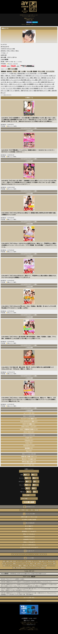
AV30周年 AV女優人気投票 (29, 519)
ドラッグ (12, 90)
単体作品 (9, 71)
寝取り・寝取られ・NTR (7, 75)
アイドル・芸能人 (29, 77)
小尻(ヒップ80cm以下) (29, 542)
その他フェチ (52, 75)
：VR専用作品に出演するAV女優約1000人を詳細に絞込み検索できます (23, 573)
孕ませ (15, 88)
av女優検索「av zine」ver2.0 (29, 618)
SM (23, 86)
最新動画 (3, 71)
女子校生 (3, 80)
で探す (29, 418)
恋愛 (52, 88)
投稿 (38, 90)
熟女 (2, 84)
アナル (39, 565)
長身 (29, 561)
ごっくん (35, 82)
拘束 (27, 75)
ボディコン (4, 90)
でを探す (29, 421)
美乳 (17, 77)
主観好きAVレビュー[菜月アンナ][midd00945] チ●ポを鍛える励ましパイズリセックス (29, 581)
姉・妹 (6, 82)
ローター (41, 88)
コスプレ (49, 77)
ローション (19, 82)
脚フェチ (44, 561)
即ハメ (49, 86)
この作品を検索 (29, 130)
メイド (2, 86)
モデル (45, 563)
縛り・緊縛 (20, 90)
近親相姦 (19, 86)
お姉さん (28, 80)
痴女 (24, 73)
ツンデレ (3, 88)
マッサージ (10, 86)
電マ (39, 82)
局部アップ (9, 80)
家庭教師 (36, 88)
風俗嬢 (36, 510)
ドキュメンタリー (17, 84)
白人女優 (44, 565)
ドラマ (27, 82)
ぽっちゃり (35, 561)
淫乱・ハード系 (38, 73)
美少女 (32, 73)
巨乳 (12, 73)
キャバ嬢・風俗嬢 (32, 71)
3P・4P (16, 75)
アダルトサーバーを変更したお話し (15, 579)
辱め (20, 77)
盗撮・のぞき (29, 88)
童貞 (22, 80)
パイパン (36, 84)
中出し (15, 73)
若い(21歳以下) (29, 526)
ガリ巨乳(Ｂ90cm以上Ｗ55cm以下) (29, 547)
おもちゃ (49, 84)
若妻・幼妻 (44, 86)
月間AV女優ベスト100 (29, 517)
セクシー (52, 82)
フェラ (24, 75)
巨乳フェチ (32, 75)
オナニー (10, 82)
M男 (6, 86)
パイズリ (27, 73)
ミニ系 (25, 561)
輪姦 (35, 90)
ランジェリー (28, 86)
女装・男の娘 (16, 567)
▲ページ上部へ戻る (29, 413)
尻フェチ (3, 92)
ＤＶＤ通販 (14, 69)
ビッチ (15, 86)
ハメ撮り (23, 71)
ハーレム (37, 75)
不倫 (48, 82)
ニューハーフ (51, 565)
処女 (54, 561)
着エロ (24, 88)
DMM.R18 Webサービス (31, 624)
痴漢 (24, 82)
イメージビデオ (50, 71)
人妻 (53, 84)
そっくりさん (21, 563)
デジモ (19, 80)
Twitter (32, 620)
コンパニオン (9, 88)
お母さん (39, 563)
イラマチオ (44, 80)
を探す (29, 440)
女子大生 (26, 90)
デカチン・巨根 (7, 84)
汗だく (31, 82)
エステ (2, 82)
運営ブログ (27, 620)
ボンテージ (45, 90)
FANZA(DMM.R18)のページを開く (29, 128)
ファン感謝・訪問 (36, 80)
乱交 (14, 77)
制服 (25, 80)
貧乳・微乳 (6, 561)
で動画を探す (29, 432)
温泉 (45, 77)
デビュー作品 (41, 71)
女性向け (43, 567)
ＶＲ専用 (22, 510)
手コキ (53, 77)
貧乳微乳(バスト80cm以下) (29, 531)
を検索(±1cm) (29, 456)
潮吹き (35, 77)
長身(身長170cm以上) (29, 539)
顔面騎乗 (31, 84)
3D (27, 84)
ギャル (33, 86)
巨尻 (15, 82)
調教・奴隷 (51, 90)
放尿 (16, 90)
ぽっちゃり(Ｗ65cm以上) (29, 544)
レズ (7, 565)
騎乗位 (20, 75)
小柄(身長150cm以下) (29, 536)
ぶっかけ (14, 80)
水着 (40, 84)
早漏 (40, 90)
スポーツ (31, 90)
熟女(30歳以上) (29, 528)
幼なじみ (38, 86)
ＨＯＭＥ (29, 600)
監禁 (46, 82)
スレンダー (51, 80)
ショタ (52, 86)
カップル (44, 84)
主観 (19, 71)
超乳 (55, 90)
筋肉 (40, 561)
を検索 (29, 459)
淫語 (2, 77)
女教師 (42, 82)
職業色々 (19, 88)
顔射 (8, 90)
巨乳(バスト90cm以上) (29, 534)
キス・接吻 (41, 77)
